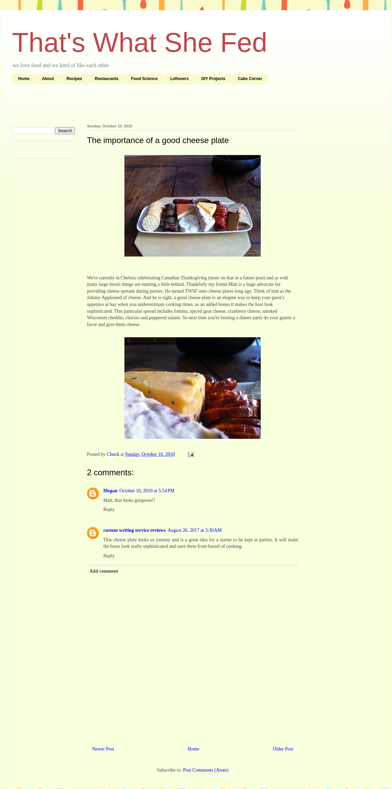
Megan (110, 490)
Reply (109, 509)
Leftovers (179, 78)
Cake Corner (250, 78)
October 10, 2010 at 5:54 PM (147, 490)
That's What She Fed (139, 42)
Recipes (74, 78)
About (48, 78)
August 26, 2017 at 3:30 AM (195, 530)
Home (23, 78)
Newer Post (103, 749)
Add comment (103, 571)
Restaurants (106, 78)
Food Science (144, 78)
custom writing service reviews (134, 530)
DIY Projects (213, 78)
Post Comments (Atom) (205, 770)
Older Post (283, 749)
